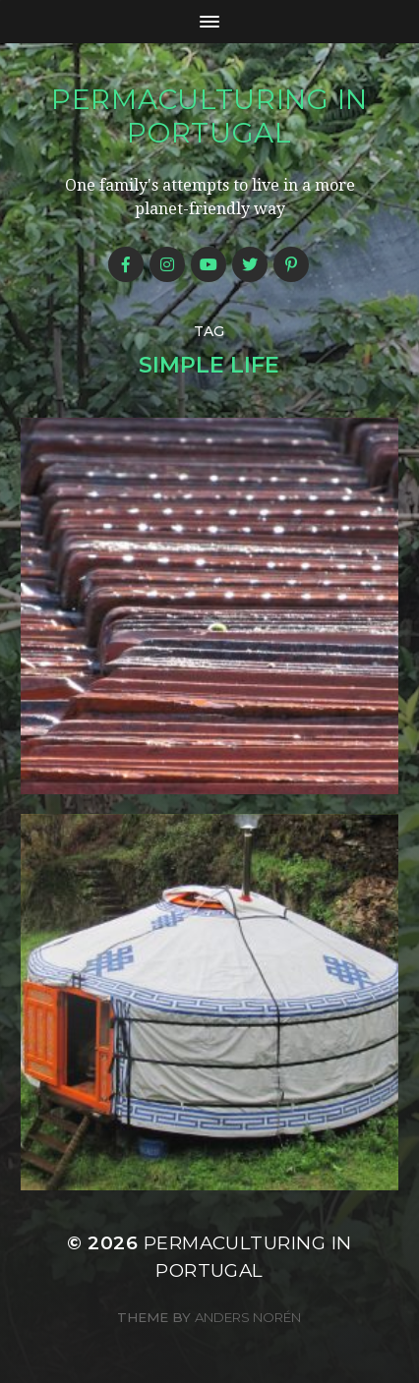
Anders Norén (248, 1317)
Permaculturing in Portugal (209, 116)
